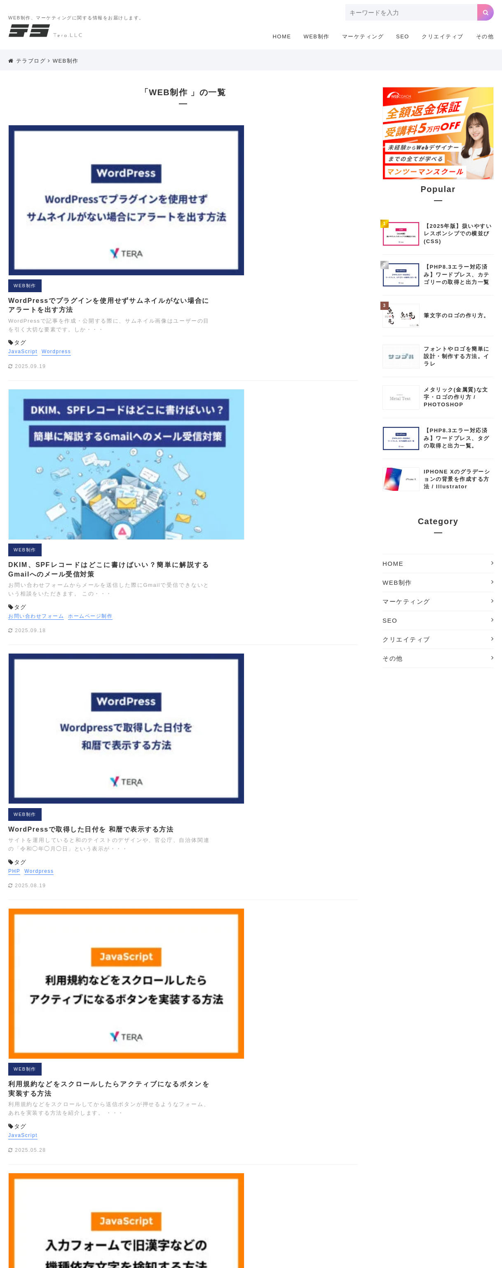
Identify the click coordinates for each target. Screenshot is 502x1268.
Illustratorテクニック (319, 1146)
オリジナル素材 (413, 1171)
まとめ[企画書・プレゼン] (400, 1195)
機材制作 (369, 1220)
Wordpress (204, 197)
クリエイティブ (443, 36)
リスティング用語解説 (261, 1208)
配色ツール (453, 1220)
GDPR (275, 1146)
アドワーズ (225, 1171)
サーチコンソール (330, 1183)
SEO (402, 36)
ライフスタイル (163, 1208)
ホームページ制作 (238, 307)
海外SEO (400, 1220)
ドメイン (250, 1195)
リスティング (208, 1208)
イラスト (375, 1171)
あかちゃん (189, 1171)
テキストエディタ (166, 1195)
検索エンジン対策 (327, 1220)
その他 (485, 36)
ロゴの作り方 (344, 1208)
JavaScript (171, 197)
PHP (163, 407)
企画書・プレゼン (391, 1208)
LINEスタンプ (410, 1146)
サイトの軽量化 (380, 1183)
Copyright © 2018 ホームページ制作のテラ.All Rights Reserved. (251, 1258)
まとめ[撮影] (457, 1195)
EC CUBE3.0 (200, 1146)
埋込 (261, 1220)
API (149, 1146)
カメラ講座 (222, 1183)
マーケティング (363, 36)
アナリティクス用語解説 (325, 1171)
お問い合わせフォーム (184, 307)
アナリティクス (266, 1171)
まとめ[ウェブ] (340, 1195)
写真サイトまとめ (166, 1220)
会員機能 (433, 1208)
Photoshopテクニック (172, 1158)
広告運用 (286, 1220)
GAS (252, 1146)
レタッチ (308, 1208)
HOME (281, 36)
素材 (425, 1220)
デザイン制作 (213, 1195)
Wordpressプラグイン (426, 1158)
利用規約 (353, 1097)
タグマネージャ (427, 1183)
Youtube (155, 1171)
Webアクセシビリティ (258, 1158)
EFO (232, 1146)
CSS (168, 1146)
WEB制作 (316, 36)
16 (208, 1006)
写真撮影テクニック (222, 1220)
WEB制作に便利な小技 (323, 1158)
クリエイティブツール (272, 1183)
